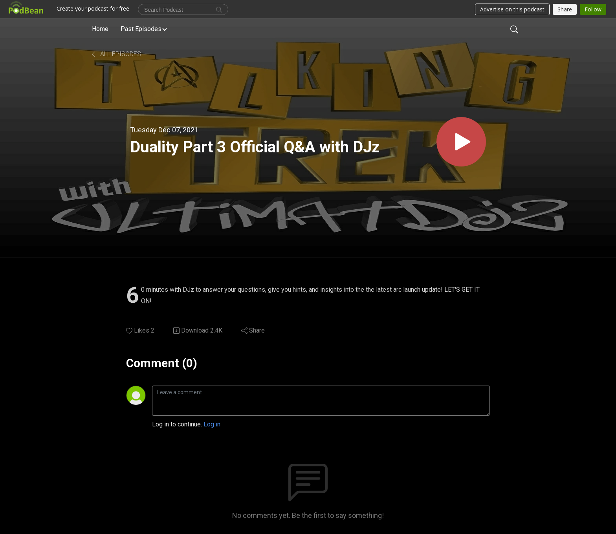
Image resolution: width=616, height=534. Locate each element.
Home (100, 29)
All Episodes (115, 54)
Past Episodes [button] (141, 29)
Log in (212, 424)
